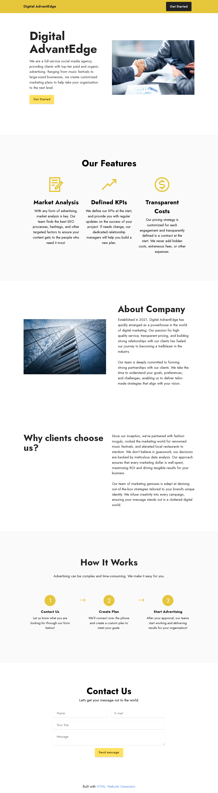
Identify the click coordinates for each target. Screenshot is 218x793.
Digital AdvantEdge (40, 6)
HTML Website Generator (116, 787)
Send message (109, 753)
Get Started (179, 6)
